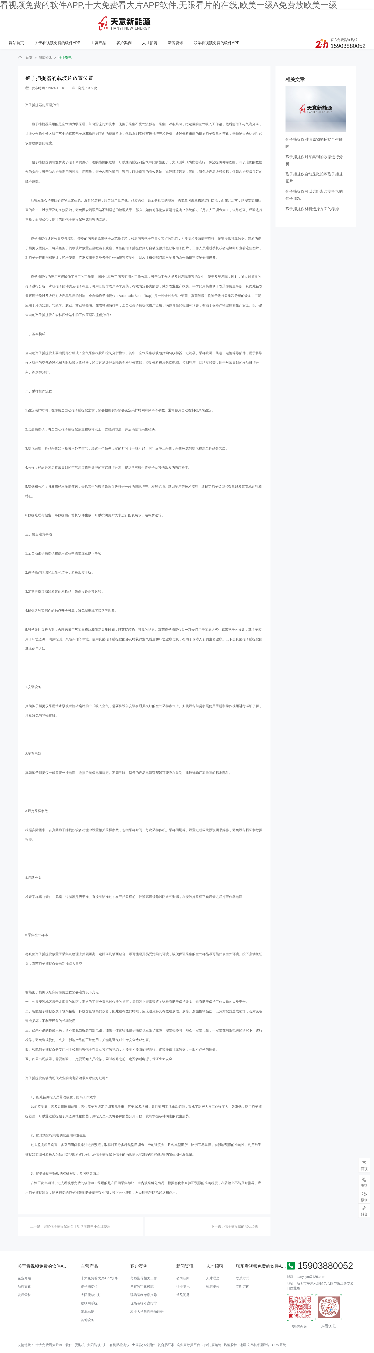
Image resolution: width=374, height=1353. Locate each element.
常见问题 (183, 1278)
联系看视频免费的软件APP (278, 21)
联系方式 (242, 1261)
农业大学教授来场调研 (147, 1294)
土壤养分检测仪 (143, 1328)
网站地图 (6, 1349)
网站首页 (80, 21)
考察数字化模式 (142, 1269)
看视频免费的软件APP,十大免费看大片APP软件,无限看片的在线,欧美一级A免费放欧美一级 (168, 5)
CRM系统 (279, 1328)
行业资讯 (65, 40)
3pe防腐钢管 (212, 1328)
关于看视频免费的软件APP (121, 21)
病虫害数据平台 (188, 1328)
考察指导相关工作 (143, 1261)
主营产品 (161, 21)
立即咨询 (242, 1269)
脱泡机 (80, 1328)
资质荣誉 (24, 1278)
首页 (29, 40)
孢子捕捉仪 (89, 1269)
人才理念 (212, 1261)
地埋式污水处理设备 (254, 1328)
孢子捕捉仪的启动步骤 (241, 1209)
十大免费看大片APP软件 (99, 1261)
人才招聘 (212, 21)
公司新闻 (183, 1261)
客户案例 (187, 21)
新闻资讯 (237, 21)
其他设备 (87, 1303)
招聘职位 (212, 1269)
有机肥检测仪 (119, 1328)
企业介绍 (24, 1261)
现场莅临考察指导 (143, 1278)
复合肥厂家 (166, 1328)
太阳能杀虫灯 (91, 1278)
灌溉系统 (87, 1294)
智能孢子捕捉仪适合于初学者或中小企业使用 (77, 1209)
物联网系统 (89, 1286)
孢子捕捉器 (33, 88)
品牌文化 (24, 1269)
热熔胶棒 (230, 1328)
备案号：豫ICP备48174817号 (217, 1340)
